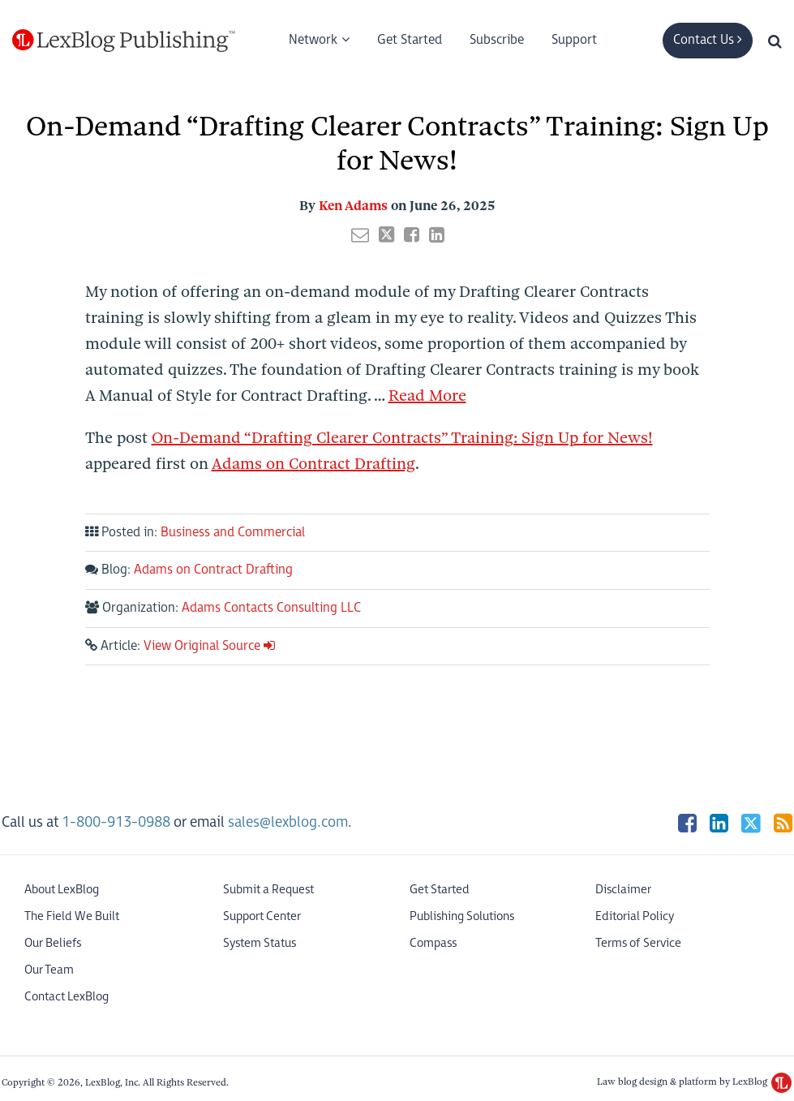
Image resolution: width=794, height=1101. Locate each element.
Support (574, 40)
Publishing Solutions (462, 916)
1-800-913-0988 (116, 822)
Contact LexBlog (66, 996)
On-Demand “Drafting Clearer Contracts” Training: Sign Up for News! (402, 437)
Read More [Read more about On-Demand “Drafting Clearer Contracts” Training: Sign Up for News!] (427, 395)
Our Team (49, 970)
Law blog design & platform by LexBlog (694, 1081)
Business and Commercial (233, 532)
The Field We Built (71, 916)
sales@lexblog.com (288, 822)
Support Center (262, 916)
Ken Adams (353, 205)
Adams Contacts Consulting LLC (271, 608)
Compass (433, 943)
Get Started (409, 40)
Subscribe (497, 40)
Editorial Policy (634, 916)
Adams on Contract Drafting (313, 463)
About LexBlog (61, 889)
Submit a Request (268, 889)
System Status (259, 943)
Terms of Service (638, 943)
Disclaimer (623, 889)
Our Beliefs (52, 943)
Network (313, 40)
